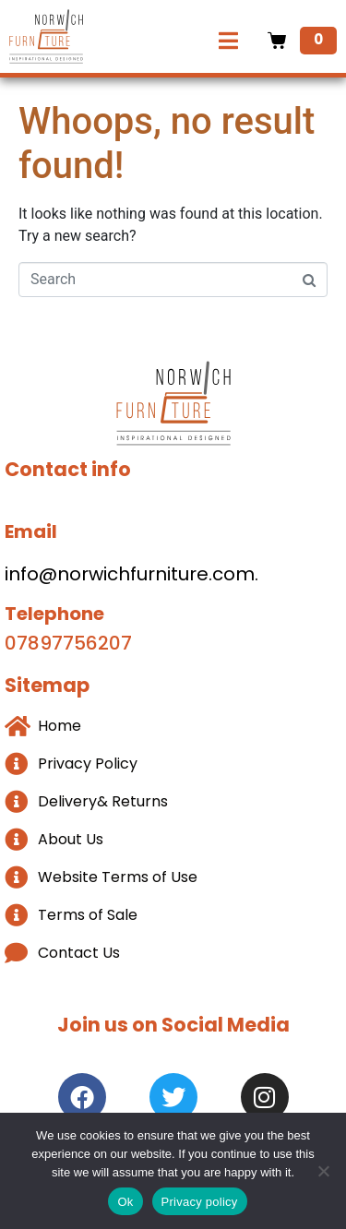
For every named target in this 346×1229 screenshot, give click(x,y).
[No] (323, 1171)
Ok (125, 1202)
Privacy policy (199, 1202)
